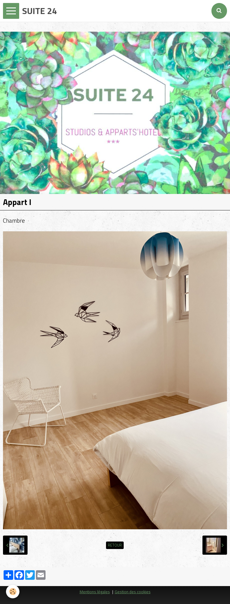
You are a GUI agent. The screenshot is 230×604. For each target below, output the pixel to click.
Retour (115, 545)
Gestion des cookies (133, 592)
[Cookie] (12, 591)
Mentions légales (95, 592)
